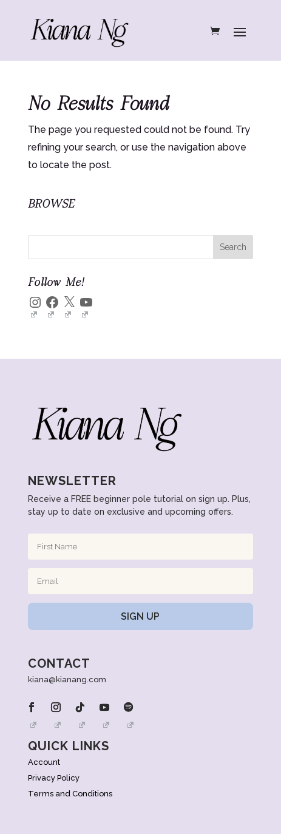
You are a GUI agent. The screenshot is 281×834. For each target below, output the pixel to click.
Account (44, 762)
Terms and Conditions (70, 793)
